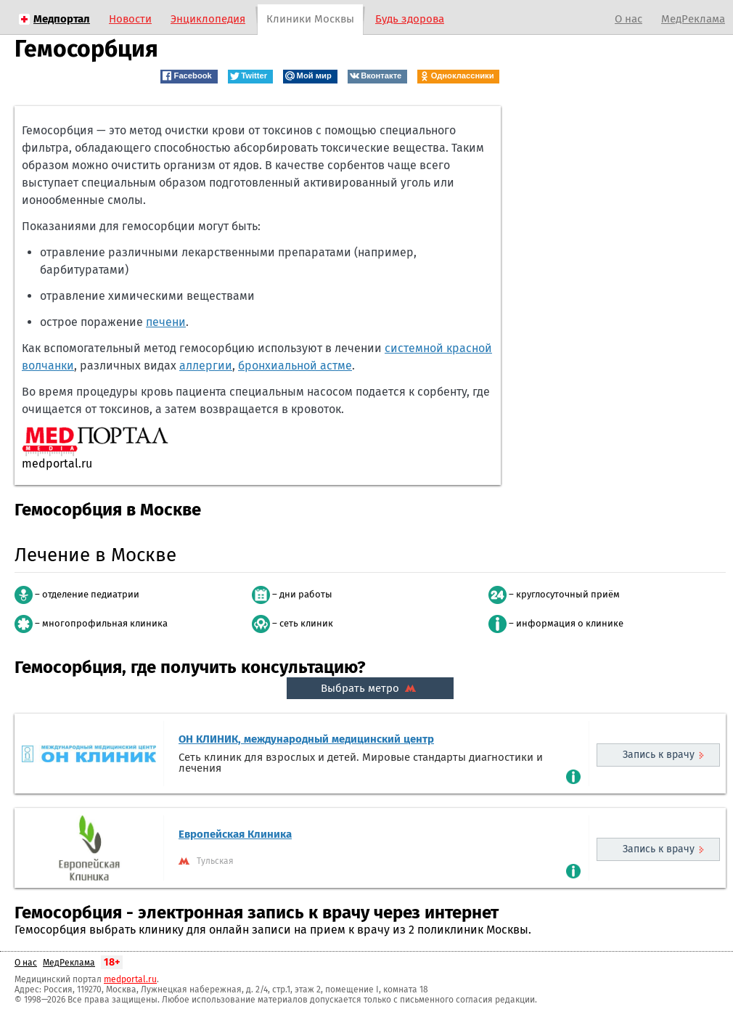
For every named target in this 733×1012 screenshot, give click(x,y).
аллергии (205, 365)
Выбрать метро (370, 688)
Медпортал (61, 18)
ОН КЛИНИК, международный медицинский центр (306, 739)
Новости (130, 18)
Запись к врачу (659, 754)
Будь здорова (409, 18)
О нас (628, 18)
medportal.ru (130, 979)
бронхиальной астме (295, 365)
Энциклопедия (208, 18)
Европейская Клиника (235, 834)
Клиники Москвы (310, 18)
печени (166, 322)
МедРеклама (693, 18)
